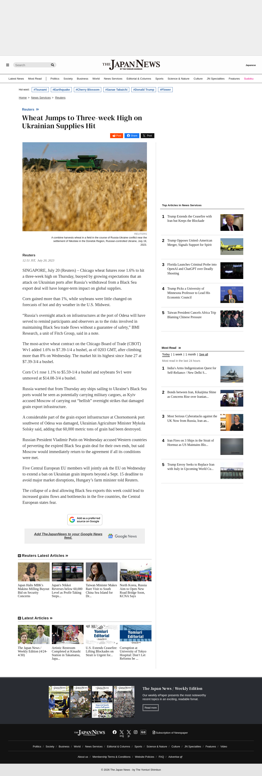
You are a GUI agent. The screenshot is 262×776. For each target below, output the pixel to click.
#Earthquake (61, 89)
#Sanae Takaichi (116, 89)
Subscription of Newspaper (170, 732)
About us (83, 756)
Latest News (16, 78)
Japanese (251, 65)
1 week (177, 354)
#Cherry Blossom (88, 89)
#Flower (165, 89)
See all (203, 354)
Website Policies (144, 756)
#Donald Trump (143, 89)
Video (223, 746)
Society (68, 78)
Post (118, 135)
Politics (54, 78)
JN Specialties (216, 78)
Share (134, 135)
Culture (198, 78)
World (96, 78)
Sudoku (248, 78)
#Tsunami (40, 89)
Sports (159, 78)
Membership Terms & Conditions (112, 756)
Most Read (35, 78)
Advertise (175, 756)
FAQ (161, 756)
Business (82, 78)
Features (234, 78)
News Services (113, 78)
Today (166, 354)
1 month (190, 354)
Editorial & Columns (139, 78)
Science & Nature (178, 78)
